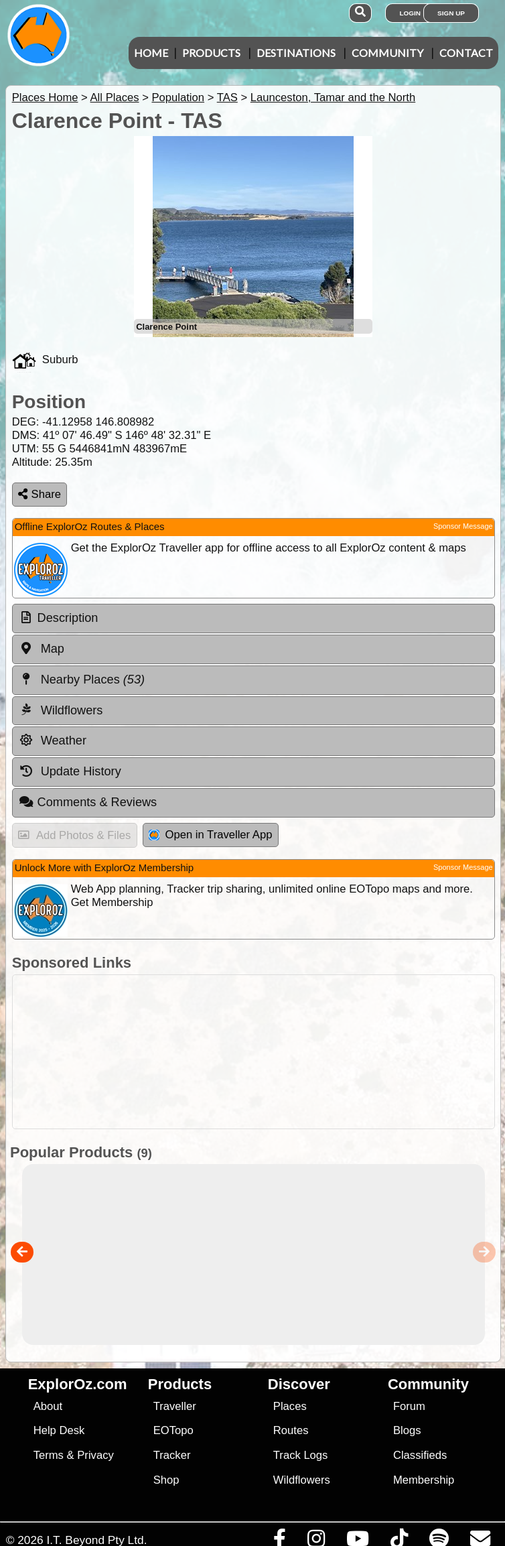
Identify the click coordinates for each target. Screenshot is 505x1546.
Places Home (45, 97)
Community (387, 52)
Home (151, 52)
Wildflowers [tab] (61, 709)
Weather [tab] (52, 740)
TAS (227, 97)
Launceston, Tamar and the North (332, 97)
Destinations (296, 52)
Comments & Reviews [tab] (88, 802)
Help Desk (59, 1430)
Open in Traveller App (210, 834)
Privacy (95, 1455)
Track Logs (300, 1455)
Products (211, 52)
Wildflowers (301, 1480)
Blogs (407, 1430)
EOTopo (173, 1430)
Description (68, 618)
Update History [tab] (70, 771)
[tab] (253, 618)
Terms (48, 1455)
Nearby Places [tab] (82, 679)
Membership (423, 1480)
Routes (291, 1430)
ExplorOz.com (77, 1384)
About (47, 1406)
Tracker (172, 1455)
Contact (466, 52)
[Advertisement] (259, 1051)
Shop (166, 1480)
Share (39, 494)
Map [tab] (41, 648)
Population (177, 97)
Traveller (174, 1406)
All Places (114, 97)
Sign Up (451, 13)
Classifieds (420, 1455)
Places (290, 1406)
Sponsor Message (463, 526)
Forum (409, 1406)
